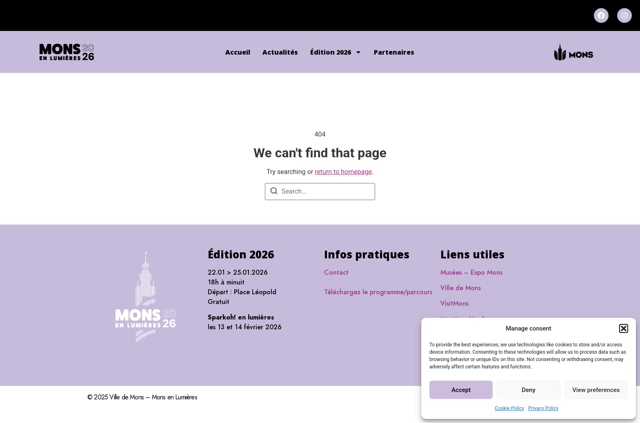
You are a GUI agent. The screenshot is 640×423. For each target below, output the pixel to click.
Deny (529, 390)
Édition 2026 (336, 52)
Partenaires (394, 52)
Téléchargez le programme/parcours (378, 292)
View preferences (596, 390)
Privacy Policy (543, 408)
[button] (624, 328)
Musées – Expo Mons (471, 272)
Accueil (237, 52)
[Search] (273, 192)
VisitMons (454, 303)
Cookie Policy (509, 408)
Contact (336, 272)
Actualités (280, 52)
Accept (461, 390)
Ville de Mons (460, 288)
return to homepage (343, 172)
